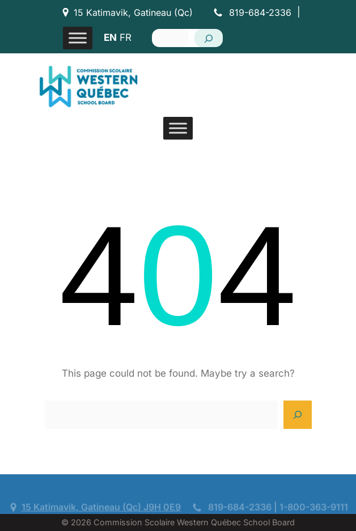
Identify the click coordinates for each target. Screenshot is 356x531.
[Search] (208, 38)
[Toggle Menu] (78, 37)
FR (126, 37)
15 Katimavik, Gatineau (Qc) (133, 12)
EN (110, 37)
